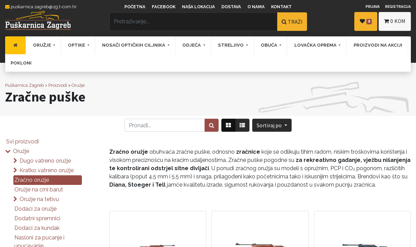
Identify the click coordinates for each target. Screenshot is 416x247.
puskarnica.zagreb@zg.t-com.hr (41, 6)
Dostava (231, 6)
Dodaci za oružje (35, 208)
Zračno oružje (31, 180)
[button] (271, 125)
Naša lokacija (198, 6)
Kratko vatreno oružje (47, 170)
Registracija (398, 6)
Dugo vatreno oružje (45, 160)
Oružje (78, 85)
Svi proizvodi (22, 141)
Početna (134, 6)
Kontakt (281, 6)
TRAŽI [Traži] (292, 21)
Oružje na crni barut (38, 189)
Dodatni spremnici (37, 218)
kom (394, 21)
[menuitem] (15, 45)
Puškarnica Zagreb (24, 85)
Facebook (163, 6)
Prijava (373, 6)
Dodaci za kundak (37, 228)
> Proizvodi (56, 85)
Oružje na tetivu (39, 199)
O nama (256, 6)
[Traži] (212, 125)
